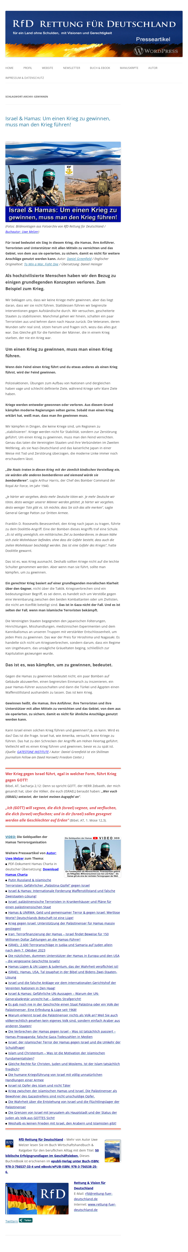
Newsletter (71, 68)
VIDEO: (10, 837)
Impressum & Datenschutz (24, 78)
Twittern (11, 1221)
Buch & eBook (100, 68)
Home (9, 68)
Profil (27, 68)
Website (47, 68)
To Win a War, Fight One (41, 264)
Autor (152, 68)
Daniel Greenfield (79, 259)
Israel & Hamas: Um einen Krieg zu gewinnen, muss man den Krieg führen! (57, 121)
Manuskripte (129, 68)
